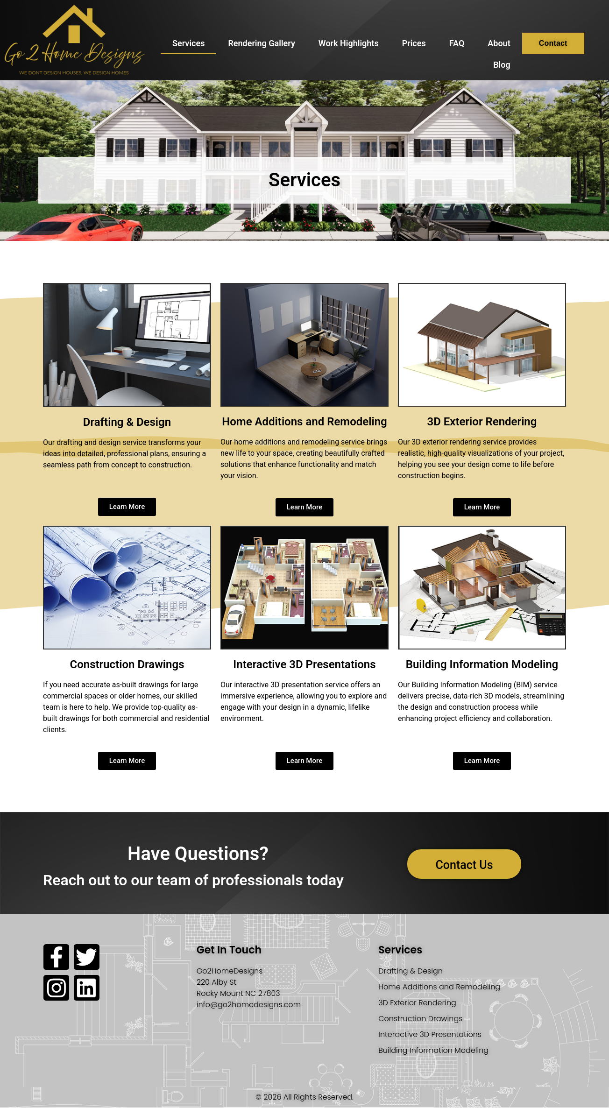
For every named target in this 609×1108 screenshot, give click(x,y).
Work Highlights (349, 43)
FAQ (457, 43)
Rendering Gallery (261, 43)
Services (188, 43)
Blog (501, 65)
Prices (414, 43)
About (499, 43)
